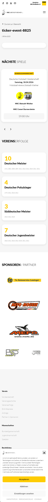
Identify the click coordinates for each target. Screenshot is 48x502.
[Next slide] (10, 129)
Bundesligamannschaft (10, 431)
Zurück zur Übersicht (11, 24)
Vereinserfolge (7, 405)
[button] (44, 452)
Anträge (5, 413)
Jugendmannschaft (9, 435)
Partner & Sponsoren (10, 417)
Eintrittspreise (7, 409)
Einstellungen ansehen (24, 493)
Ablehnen (24, 486)
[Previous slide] (4, 129)
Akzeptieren (24, 479)
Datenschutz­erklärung (26, 499)
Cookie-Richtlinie (12, 499)
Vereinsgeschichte (9, 401)
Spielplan (5, 439)
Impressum (38, 499)
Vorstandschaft (8, 397)
